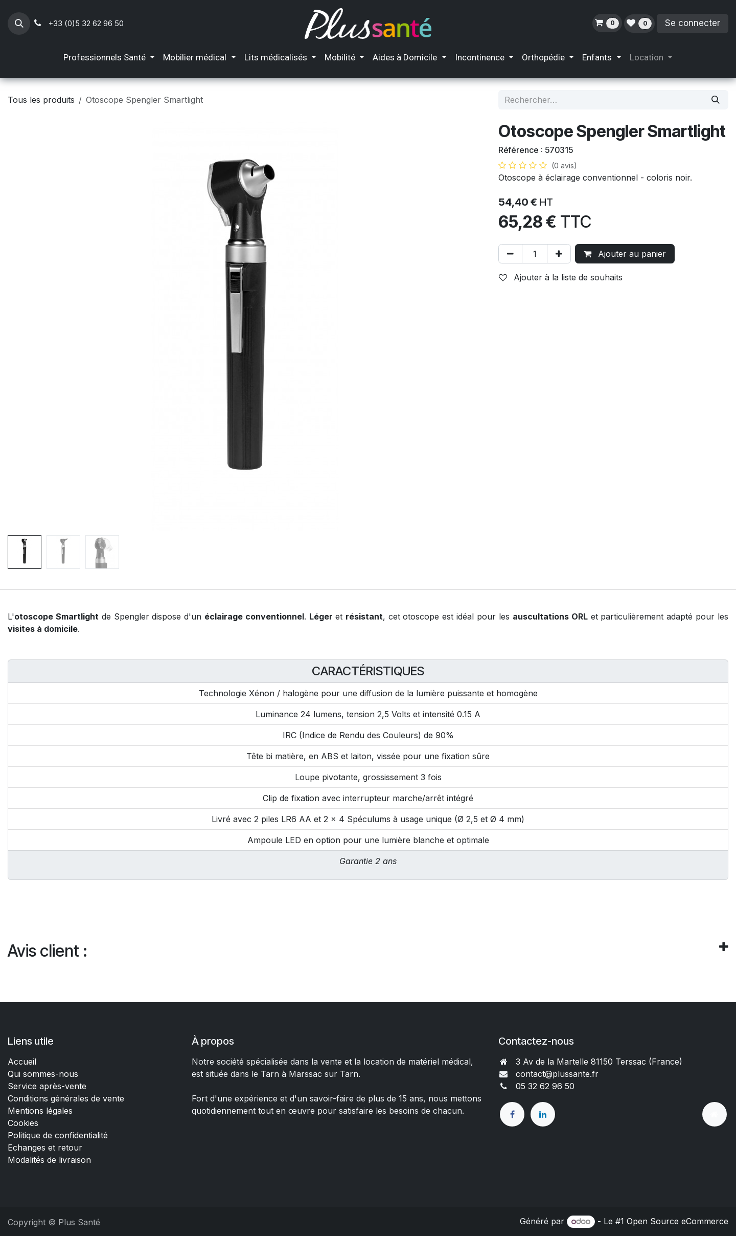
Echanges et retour (45, 1147)
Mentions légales (40, 1111)
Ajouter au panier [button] (625, 254)
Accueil (22, 1061)
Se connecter (692, 23)
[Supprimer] (510, 253)
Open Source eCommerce (677, 1221)
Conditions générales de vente (67, 1098)
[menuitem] (109, 58)
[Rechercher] (715, 99)
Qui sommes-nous (43, 1074)
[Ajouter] (559, 253)
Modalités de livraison (49, 1160)
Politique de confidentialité (58, 1135)
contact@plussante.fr (557, 1074)
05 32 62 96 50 (545, 1086)
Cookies (23, 1123)
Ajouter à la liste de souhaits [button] (561, 277)
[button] (19, 23)
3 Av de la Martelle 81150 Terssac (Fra (590, 1061)
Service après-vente (47, 1086)
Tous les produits (41, 100)
